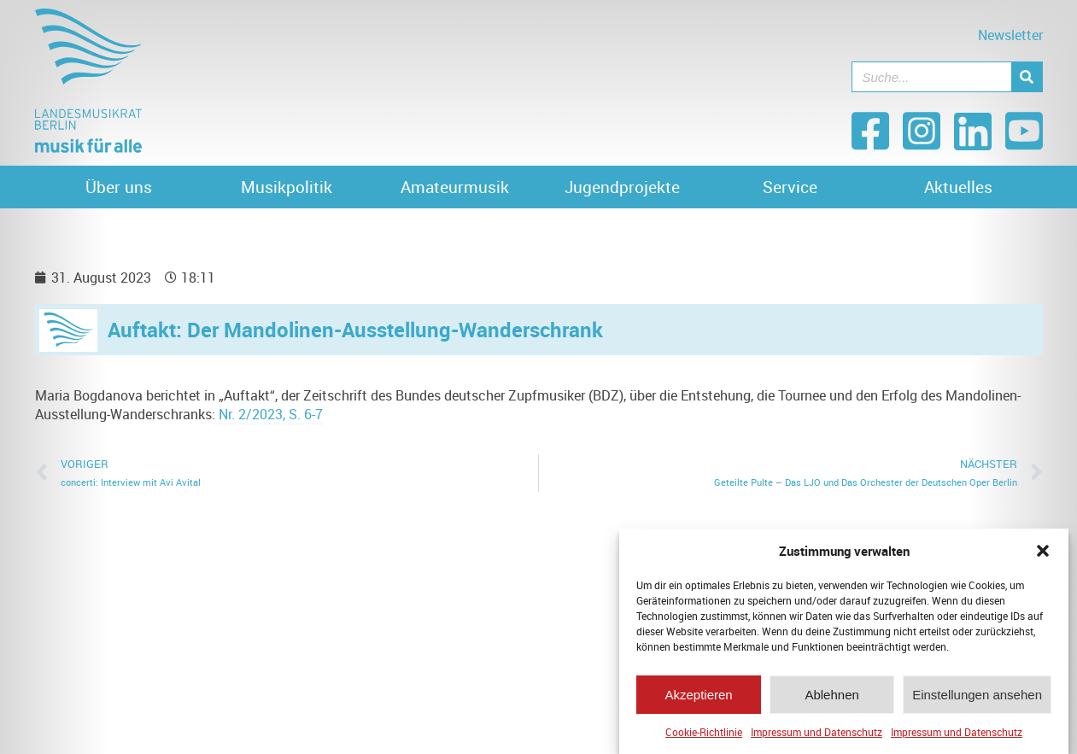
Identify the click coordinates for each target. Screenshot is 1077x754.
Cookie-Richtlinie (703, 736)
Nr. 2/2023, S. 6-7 (271, 414)
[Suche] (1026, 76)
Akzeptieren (698, 698)
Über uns (118, 187)
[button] (1042, 555)
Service (790, 187)
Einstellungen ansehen (977, 698)
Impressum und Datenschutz (816, 736)
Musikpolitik (286, 187)
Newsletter (1010, 35)
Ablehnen (831, 698)
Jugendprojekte (622, 187)
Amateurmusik (455, 187)
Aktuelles (958, 187)
